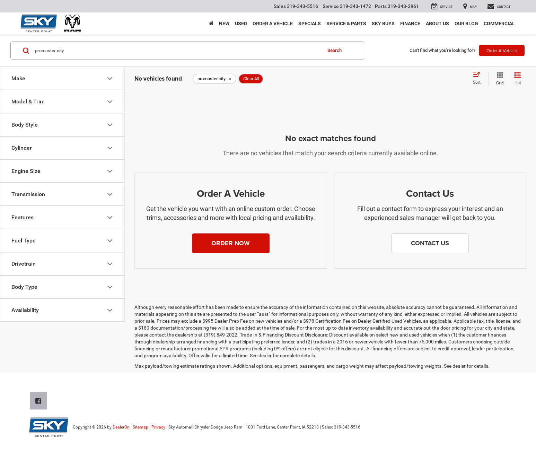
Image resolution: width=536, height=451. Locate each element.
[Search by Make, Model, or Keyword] (177, 50)
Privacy (158, 427)
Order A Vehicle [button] (501, 50)
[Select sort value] (478, 78)
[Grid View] (498, 79)
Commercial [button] (499, 23)
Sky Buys (383, 23)
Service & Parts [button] (346, 23)
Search (334, 50)
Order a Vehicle (273, 23)
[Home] (211, 23)
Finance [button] (410, 23)
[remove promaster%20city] (214, 79)
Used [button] (241, 23)
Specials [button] (309, 23)
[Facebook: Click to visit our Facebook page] (40, 401)
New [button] (224, 23)
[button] (231, 243)
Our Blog (466, 23)
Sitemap (140, 427)
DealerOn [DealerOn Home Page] (121, 427)
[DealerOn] (48, 427)
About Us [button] (437, 23)
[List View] (517, 79)
